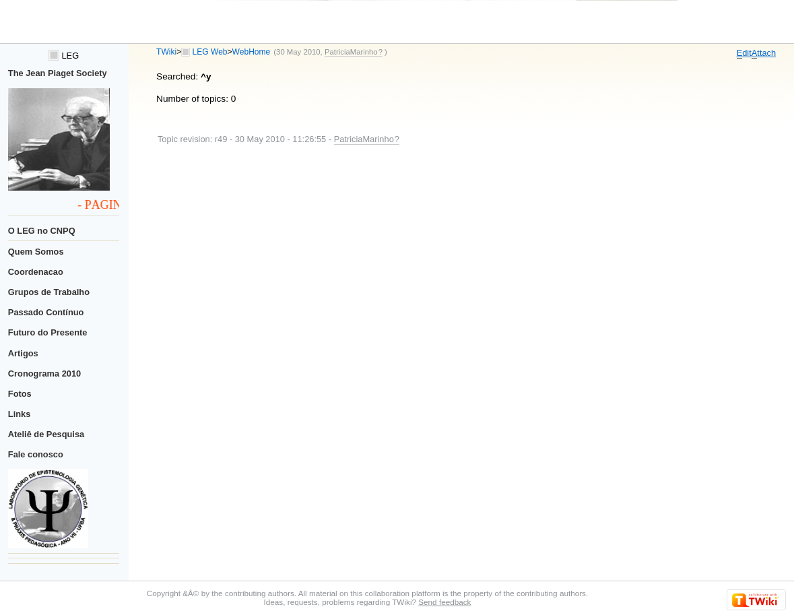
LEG (63, 56)
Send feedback (444, 601)
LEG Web (210, 52)
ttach (764, 53)
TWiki (166, 52)
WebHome (251, 52)
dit (744, 53)
